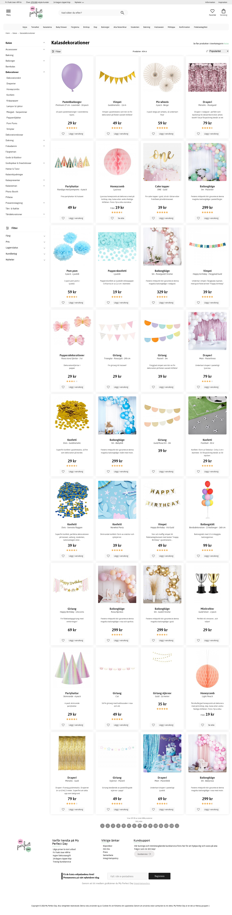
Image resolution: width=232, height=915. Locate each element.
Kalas (25, 27)
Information (210, 2)
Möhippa (171, 27)
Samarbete (108, 855)
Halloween (159, 27)
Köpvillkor (107, 846)
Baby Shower (61, 27)
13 (171, 825)
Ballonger (105, 27)
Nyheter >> (79, 2)
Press (105, 852)
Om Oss (106, 849)
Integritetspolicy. (142, 883)
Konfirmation (184, 27)
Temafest (35, 27)
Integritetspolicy (110, 858)
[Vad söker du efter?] (93, 13)
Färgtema (75, 27)
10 (155, 825)
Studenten (135, 27)
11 (161, 825)
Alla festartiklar (120, 27)
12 (166, 825)
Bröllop (86, 27)
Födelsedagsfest (200, 27)
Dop (95, 27)
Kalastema (47, 27)
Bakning (146, 27)
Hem (8, 33)
